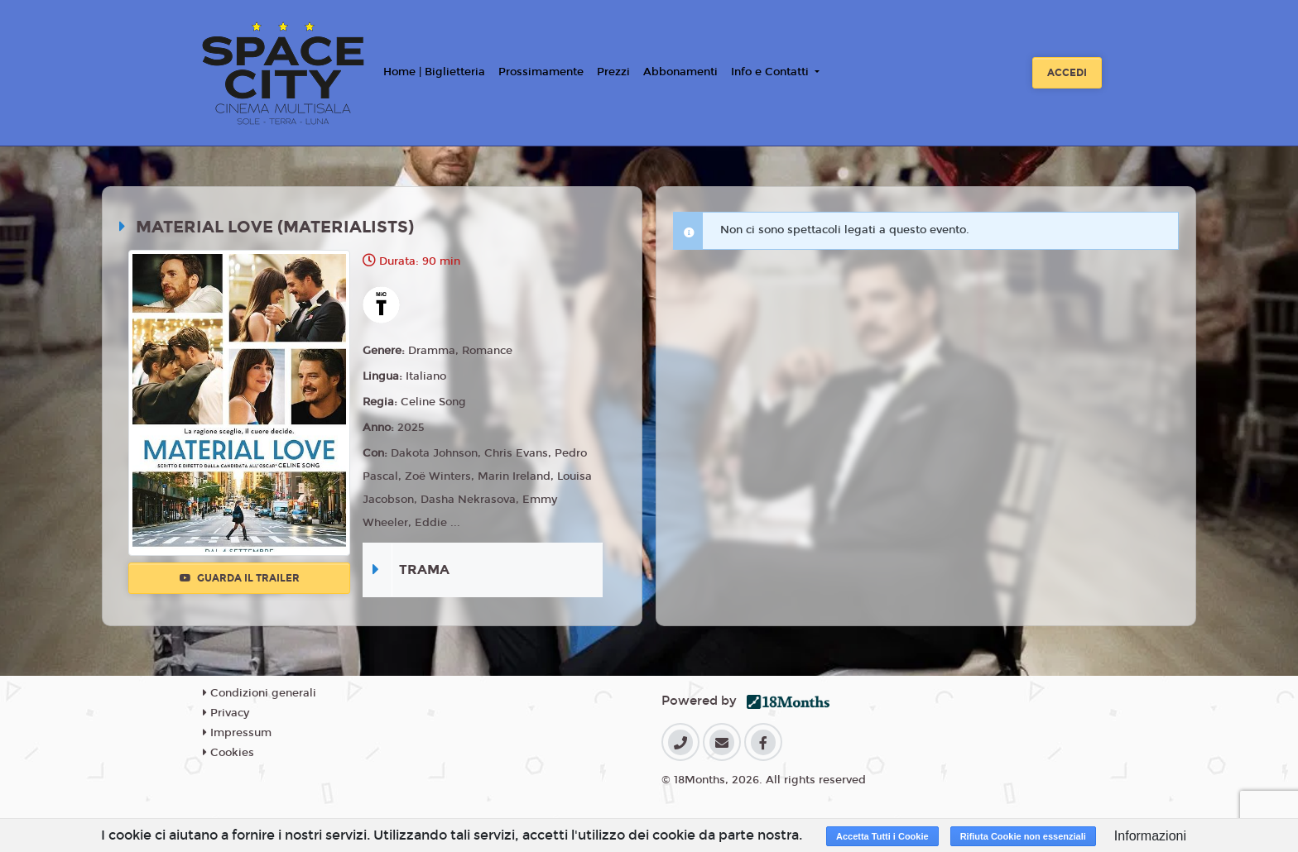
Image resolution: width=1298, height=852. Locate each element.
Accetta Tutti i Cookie (882, 836)
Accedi (1067, 73)
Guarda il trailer (240, 578)
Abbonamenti (680, 72)
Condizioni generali (259, 693)
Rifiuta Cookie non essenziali (1023, 836)
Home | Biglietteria (434, 72)
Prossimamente (541, 72)
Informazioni (1150, 836)
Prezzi (613, 72)
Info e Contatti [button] (771, 72)
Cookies (228, 752)
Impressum (237, 733)
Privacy (226, 713)
